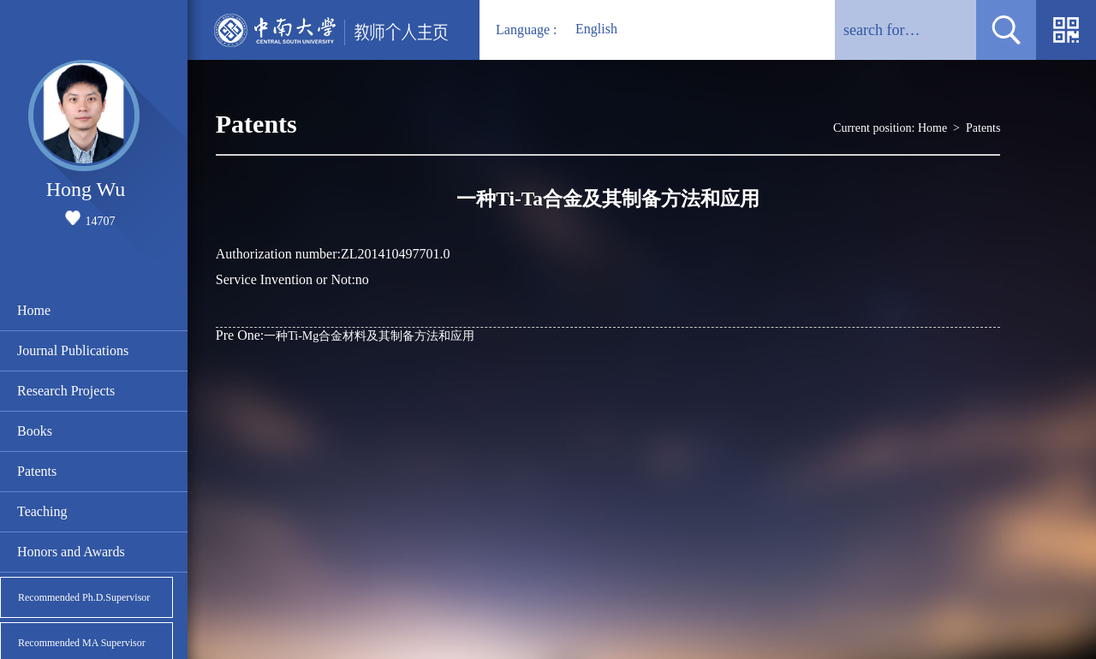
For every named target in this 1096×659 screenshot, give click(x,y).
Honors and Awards (71, 551)
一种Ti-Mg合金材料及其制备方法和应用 (345, 335)
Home (34, 310)
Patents (37, 471)
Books (34, 431)
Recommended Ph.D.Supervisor (84, 597)
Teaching (42, 511)
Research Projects (66, 390)
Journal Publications (72, 350)
